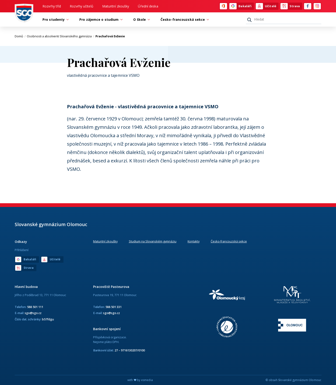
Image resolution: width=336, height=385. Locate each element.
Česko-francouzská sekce (229, 241)
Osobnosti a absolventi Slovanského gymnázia (60, 36)
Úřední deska (148, 6)
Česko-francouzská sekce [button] (184, 19)
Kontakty (194, 241)
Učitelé (266, 6)
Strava (290, 6)
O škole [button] (140, 19)
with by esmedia (140, 380)
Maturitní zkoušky (115, 6)
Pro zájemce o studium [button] (100, 19)
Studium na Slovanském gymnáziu (152, 241)
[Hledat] (283, 19)
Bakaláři (240, 6)
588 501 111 (35, 307)
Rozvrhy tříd (51, 6)
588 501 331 (113, 307)
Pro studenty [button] (54, 19)
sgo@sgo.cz (33, 313)
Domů (20, 36)
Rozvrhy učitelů (81, 6)
